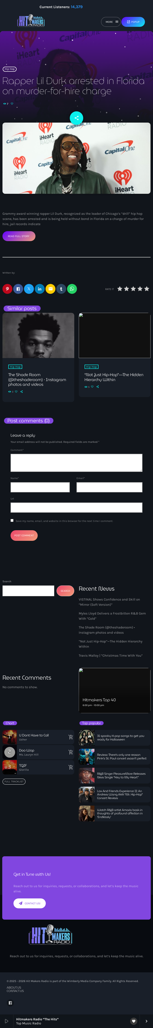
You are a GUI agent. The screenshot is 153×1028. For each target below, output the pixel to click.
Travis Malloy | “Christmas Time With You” (111, 655)
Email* (80, 478)
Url (12, 498)
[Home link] (31, 22)
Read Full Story (18, 236)
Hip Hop (10, 69)
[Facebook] (10, 1003)
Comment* (17, 450)
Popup (133, 22)
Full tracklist (14, 781)
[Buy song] (69, 737)
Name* (15, 478)
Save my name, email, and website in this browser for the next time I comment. (64, 521)
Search (6, 581)
